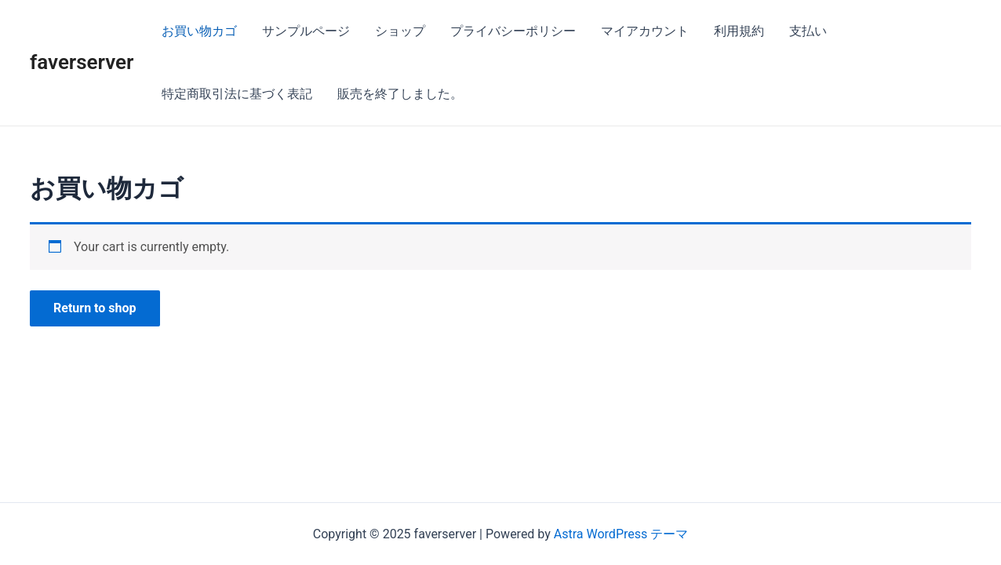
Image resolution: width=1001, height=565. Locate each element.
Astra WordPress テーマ (621, 534)
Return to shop (94, 308)
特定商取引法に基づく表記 (237, 93)
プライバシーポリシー (513, 31)
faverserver (81, 62)
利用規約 (739, 31)
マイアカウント (645, 31)
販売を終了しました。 (400, 93)
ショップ (400, 31)
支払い (808, 31)
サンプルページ (306, 31)
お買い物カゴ (199, 31)
